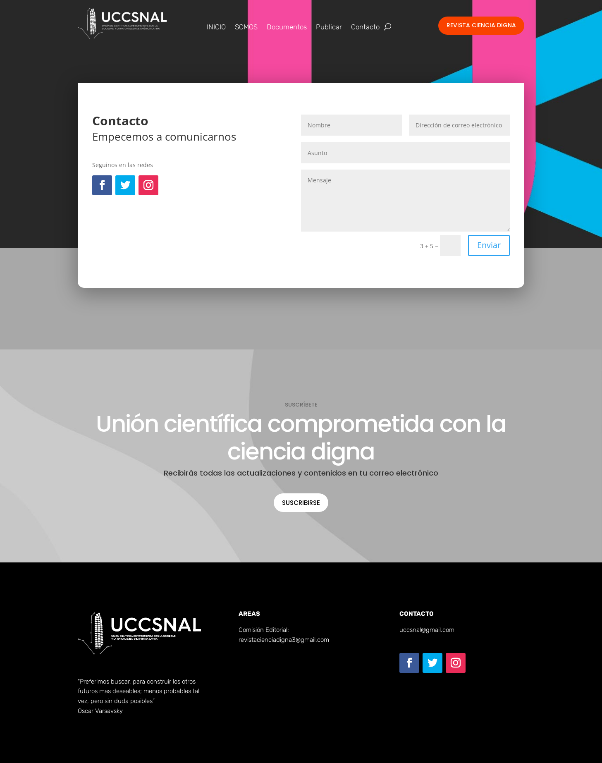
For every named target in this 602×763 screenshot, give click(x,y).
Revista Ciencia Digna (481, 25)
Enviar (489, 245)
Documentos (287, 27)
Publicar (329, 27)
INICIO (216, 27)
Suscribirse (301, 502)
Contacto (365, 27)
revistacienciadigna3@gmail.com (284, 639)
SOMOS (246, 27)
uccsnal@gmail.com (426, 630)
